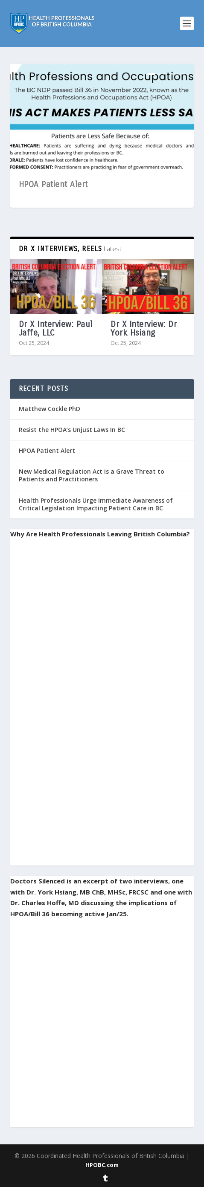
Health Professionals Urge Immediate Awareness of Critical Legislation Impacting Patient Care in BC (96, 504)
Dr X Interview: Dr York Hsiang (144, 328)
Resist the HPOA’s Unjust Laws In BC (72, 430)
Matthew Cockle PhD (49, 409)
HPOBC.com (102, 1165)
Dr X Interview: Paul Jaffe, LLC (56, 328)
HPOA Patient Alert (53, 184)
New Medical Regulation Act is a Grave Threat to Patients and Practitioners (91, 475)
